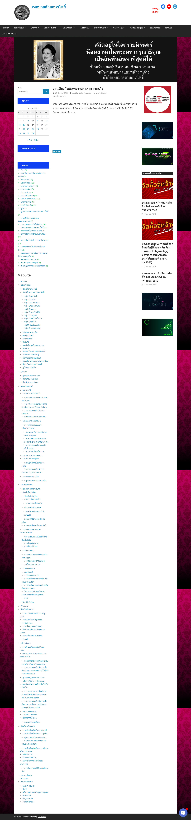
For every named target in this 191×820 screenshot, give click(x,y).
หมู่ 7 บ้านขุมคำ (30, 315)
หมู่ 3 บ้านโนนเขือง (31, 303)
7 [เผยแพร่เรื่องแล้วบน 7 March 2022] (19, 120)
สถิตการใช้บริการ (29, 711)
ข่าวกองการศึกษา (27, 186)
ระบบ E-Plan (28, 623)
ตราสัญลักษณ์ (28, 335)
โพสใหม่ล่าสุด (28, 802)
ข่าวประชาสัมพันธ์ (28, 199)
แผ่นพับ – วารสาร (30, 715)
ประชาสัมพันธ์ (68, 28)
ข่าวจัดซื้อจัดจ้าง (27, 195)
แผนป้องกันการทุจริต (31, 459)
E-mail (25, 639)
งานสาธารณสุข (29, 568)
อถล (26, 598)
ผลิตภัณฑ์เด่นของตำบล (32, 358)
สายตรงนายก (28, 754)
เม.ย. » (36, 140)
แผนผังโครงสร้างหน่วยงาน (33, 345)
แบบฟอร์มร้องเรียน (31, 722)
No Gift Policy (28, 602)
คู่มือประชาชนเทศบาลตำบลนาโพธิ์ (34, 211)
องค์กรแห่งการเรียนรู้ (31, 354)
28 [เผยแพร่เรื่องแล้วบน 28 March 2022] (20, 133)
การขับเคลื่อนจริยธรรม (35, 451)
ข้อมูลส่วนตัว (28, 798)
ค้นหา (20, 87)
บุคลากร (34, 28)
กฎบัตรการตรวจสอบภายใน (35, 480)
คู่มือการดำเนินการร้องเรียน (35, 737)
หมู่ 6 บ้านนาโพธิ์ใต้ (32, 312)
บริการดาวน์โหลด (30, 718)
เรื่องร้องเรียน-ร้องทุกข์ (29, 262)
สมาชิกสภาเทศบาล (30, 379)
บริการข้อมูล (118, 28)
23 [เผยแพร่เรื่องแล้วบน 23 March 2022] (28, 129)
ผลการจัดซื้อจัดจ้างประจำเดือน (33, 234)
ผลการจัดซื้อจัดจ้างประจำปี (31, 231)
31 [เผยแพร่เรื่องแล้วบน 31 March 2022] (33, 133)
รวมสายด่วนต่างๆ (29, 757)
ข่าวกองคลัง (25, 189)
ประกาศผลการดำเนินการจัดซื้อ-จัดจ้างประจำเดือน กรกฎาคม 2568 (157, 277)
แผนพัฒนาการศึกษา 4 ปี (32, 455)
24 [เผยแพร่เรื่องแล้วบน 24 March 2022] (33, 129)
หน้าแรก (6, 28)
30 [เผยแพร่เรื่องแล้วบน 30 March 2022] (28, 133)
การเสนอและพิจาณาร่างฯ (34, 561)
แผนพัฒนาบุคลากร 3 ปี (32, 421)
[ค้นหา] (46, 91)
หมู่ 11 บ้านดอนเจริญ (32, 328)
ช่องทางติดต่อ (155, 28)
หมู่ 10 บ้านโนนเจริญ (32, 325)
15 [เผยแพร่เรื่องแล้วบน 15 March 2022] (24, 125)
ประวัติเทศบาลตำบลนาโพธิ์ (33, 292)
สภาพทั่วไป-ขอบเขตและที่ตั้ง (34, 351)
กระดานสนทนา (8, 34)
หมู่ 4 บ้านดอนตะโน (32, 306)
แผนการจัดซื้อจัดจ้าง (32, 499)
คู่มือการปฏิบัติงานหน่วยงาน (34, 678)
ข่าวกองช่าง (25, 192)
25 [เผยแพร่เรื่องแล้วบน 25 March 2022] (38, 129)
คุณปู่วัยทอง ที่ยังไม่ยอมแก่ (81, 93)
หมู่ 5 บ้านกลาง (30, 309)
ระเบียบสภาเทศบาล (32, 564)
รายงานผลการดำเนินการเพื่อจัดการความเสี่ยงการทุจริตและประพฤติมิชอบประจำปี (34, 704)
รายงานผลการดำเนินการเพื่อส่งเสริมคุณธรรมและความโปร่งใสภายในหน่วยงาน (35, 670)
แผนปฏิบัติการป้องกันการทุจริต (33, 266)
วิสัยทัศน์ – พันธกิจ (30, 332)
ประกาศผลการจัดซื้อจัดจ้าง (31, 224)
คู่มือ (22, 208)
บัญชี (25, 789)
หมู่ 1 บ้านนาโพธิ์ (30, 296)
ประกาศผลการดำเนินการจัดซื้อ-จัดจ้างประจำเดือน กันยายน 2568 (157, 206)
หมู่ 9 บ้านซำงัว (30, 322)
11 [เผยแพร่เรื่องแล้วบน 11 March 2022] (37, 120)
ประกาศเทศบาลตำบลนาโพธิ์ (32, 227)
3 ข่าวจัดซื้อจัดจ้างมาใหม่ (152, 173)
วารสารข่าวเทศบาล (28, 259)
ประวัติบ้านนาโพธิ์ (30, 289)
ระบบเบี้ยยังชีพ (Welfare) (32, 636)
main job (56, 152)
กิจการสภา (25, 180)
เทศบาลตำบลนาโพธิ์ (49, 6)
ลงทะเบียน (27, 795)
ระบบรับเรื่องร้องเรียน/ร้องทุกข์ (35, 730)
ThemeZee (42, 817)
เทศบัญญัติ (27, 390)
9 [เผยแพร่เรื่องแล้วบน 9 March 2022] (28, 120)
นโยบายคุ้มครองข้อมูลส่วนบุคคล (35, 792)
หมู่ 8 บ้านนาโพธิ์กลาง (33, 318)
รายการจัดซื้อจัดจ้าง (34, 503)
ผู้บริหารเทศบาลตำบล (31, 376)
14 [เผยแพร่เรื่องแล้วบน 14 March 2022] (20, 125)
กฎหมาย (26, 348)
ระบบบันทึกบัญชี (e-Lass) (32, 620)
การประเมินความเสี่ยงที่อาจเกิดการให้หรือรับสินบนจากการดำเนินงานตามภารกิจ (34, 694)
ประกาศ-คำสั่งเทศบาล (31, 489)
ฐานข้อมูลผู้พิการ (31, 546)
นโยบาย (26, 342)
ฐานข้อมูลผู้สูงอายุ (31, 543)
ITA (22, 170)
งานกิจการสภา (28, 550)
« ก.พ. (30, 140)
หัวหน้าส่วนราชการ (30, 382)
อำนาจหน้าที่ (28, 339)
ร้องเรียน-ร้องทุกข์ (136, 28)
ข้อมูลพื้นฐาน (19, 28)
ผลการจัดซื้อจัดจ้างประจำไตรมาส (34, 240)
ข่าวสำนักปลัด (101, 93)
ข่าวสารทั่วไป (26, 202)
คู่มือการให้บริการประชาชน (33, 681)
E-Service (85, 28)
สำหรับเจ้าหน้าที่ (100, 28)
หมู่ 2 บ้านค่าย (29, 299)
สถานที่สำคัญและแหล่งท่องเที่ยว (35, 361)
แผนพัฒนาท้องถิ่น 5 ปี (31, 393)
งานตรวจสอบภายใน (31, 476)
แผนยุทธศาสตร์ (50, 28)
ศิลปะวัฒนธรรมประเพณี (32, 364)
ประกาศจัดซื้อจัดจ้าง (32, 507)
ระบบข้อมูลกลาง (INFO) (32, 626)
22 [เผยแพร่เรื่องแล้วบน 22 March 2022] (24, 129)
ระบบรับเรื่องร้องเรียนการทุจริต (35, 733)
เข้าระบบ (168, 28)
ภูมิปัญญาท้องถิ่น (29, 367)
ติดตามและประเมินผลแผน (34, 417)
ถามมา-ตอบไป (28, 786)
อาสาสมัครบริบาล (31, 575)
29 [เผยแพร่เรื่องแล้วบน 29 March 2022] (24, 133)
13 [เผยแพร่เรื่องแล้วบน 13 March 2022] (46, 120)
